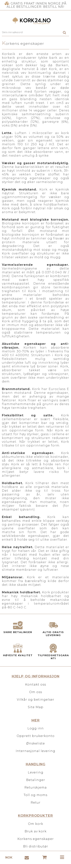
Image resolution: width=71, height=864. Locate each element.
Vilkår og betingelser (35, 699)
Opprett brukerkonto (36, 736)
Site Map (35, 707)
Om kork (35, 824)
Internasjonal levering (35, 751)
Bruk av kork (36, 831)
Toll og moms (35, 795)
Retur (36, 802)
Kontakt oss (35, 684)
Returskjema (35, 787)
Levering (35, 772)
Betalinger (35, 780)
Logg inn (35, 728)
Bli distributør (35, 846)
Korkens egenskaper (35, 839)
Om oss (35, 692)
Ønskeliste (35, 743)
